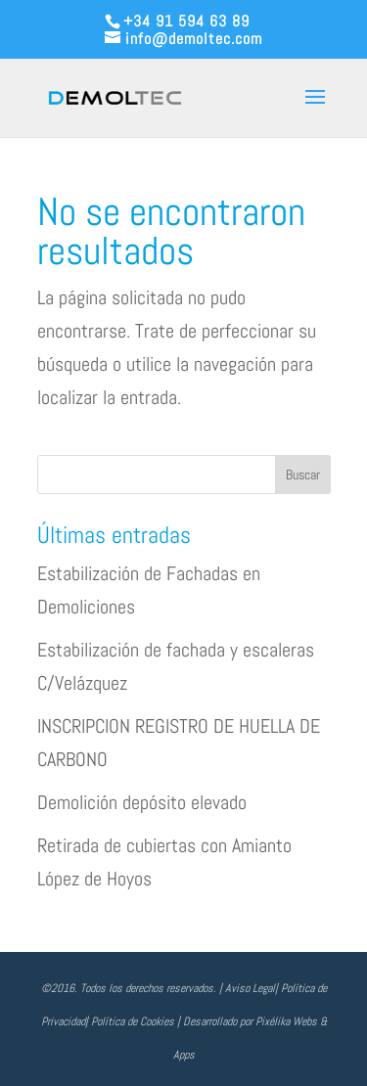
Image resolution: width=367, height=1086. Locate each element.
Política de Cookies (132, 1021)
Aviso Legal (250, 988)
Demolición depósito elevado (142, 802)
